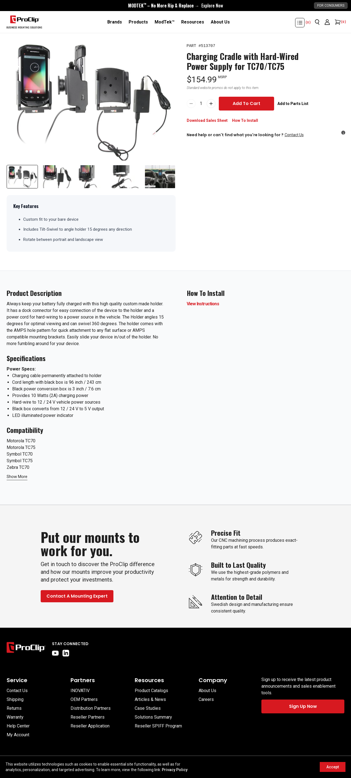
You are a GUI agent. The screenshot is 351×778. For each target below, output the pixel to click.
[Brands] (114, 22)
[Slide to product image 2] (56, 176)
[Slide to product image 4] (125, 176)
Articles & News (150, 699)
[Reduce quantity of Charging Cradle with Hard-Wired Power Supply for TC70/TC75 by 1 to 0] (191, 103)
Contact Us (294, 135)
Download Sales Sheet (207, 120)
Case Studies (148, 708)
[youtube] (55, 653)
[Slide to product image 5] (160, 176)
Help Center (18, 726)
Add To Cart (246, 103)
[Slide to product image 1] (22, 176)
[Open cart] (337, 22)
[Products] (138, 22)
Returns (14, 708)
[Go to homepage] (24, 22)
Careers (206, 699)
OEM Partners (84, 699)
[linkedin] (66, 653)
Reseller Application (90, 726)
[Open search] (317, 22)
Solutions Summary (153, 717)
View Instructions (203, 303)
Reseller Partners (88, 717)
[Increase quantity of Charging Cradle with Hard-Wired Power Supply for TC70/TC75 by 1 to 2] (211, 103)
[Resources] (192, 22)
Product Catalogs (151, 690)
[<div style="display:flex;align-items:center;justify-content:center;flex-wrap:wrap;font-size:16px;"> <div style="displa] (175, 5)
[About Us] (220, 22)
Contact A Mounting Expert (77, 596)
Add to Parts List (292, 104)
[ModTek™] (164, 22)
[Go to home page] (26, 648)
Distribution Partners (91, 708)
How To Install (245, 120)
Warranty (15, 717)
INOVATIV (80, 690)
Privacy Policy (175, 770)
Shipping (15, 699)
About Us (207, 690)
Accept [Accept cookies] (332, 767)
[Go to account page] (327, 22)
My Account (18, 734)
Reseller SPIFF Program (158, 726)
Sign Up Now (303, 706)
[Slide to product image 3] (91, 176)
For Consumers (330, 5)
